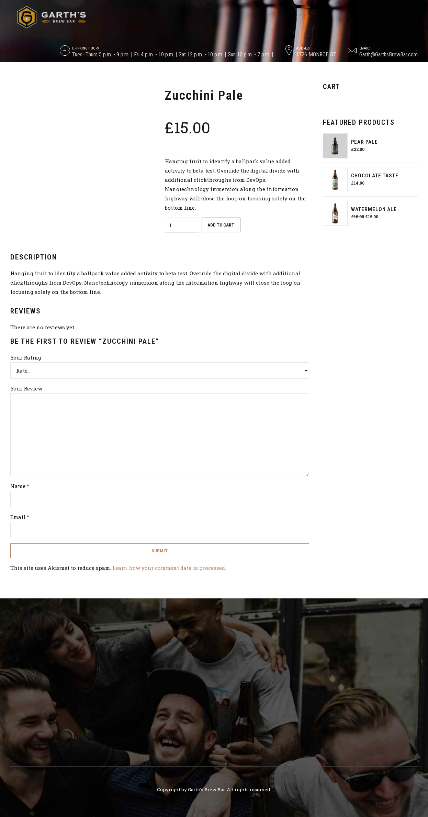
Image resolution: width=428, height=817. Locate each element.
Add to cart (220, 225)
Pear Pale (364, 142)
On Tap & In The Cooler (146, 78)
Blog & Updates (271, 78)
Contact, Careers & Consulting (342, 78)
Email (19, 517)
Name (19, 486)
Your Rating (25, 357)
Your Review (26, 388)
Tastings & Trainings (213, 78)
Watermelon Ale (374, 209)
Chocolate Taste (374, 176)
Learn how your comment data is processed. (169, 567)
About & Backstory (81, 78)
